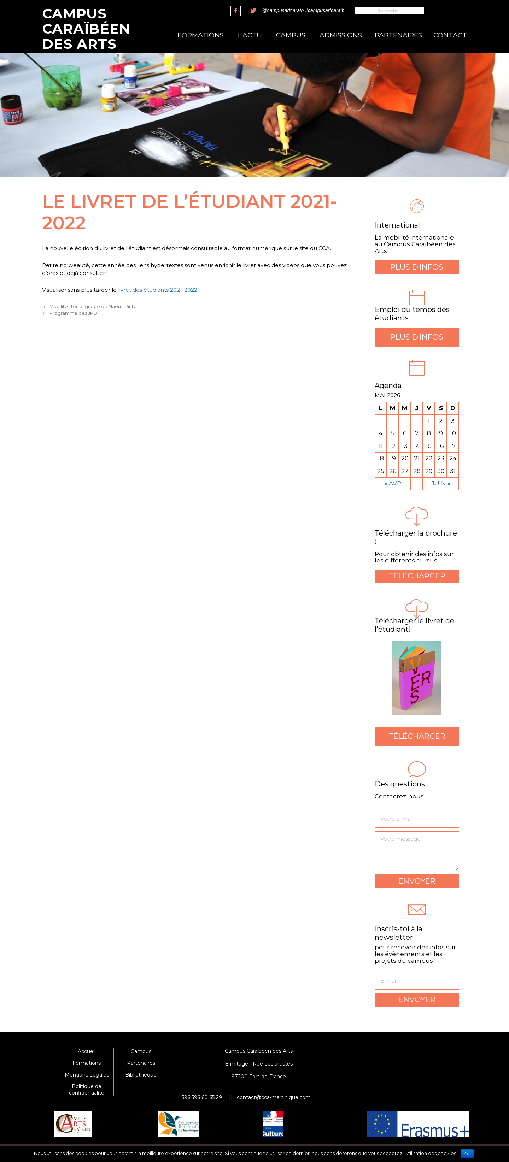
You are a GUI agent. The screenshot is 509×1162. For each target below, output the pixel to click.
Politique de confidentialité (86, 1089)
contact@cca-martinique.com (274, 1097)
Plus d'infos (416, 267)
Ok (467, 1153)
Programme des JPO (73, 313)
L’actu (250, 35)
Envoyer (416, 881)
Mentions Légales (87, 1075)
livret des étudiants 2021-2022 (157, 290)
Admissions (341, 35)
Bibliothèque (141, 1075)
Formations (200, 35)
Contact (450, 35)
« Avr (393, 483)
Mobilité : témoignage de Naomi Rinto (93, 306)
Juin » (440, 483)
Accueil (86, 1051)
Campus (290, 35)
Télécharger (416, 575)
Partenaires (398, 35)
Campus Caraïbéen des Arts (86, 28)
